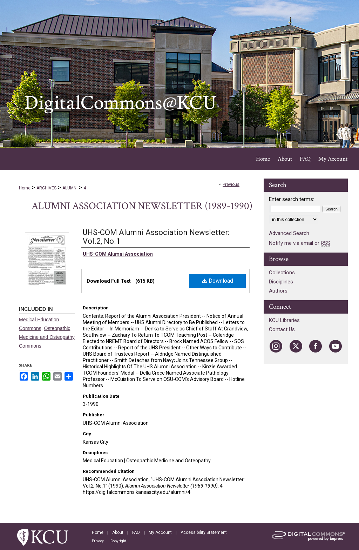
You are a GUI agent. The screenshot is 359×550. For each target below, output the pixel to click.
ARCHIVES (46, 188)
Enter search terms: (291, 199)
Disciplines (281, 282)
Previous (231, 184)
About (117, 532)
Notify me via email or (299, 243)
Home (25, 188)
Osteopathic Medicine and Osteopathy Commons (47, 337)
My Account (160, 532)
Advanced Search (289, 233)
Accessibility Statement (204, 532)
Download (217, 280)
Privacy (98, 541)
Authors (278, 291)
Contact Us (282, 329)
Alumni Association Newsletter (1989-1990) (142, 206)
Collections (282, 272)
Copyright (118, 541)
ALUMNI (69, 188)
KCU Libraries (284, 320)
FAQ (136, 532)
